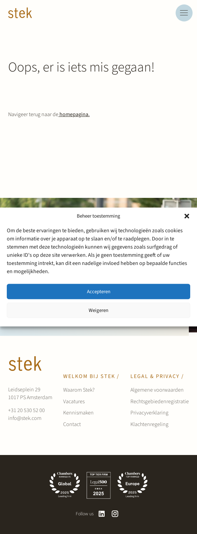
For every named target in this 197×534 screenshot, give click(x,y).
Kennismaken (78, 413)
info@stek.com (24, 418)
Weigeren (98, 310)
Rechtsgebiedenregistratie (159, 401)
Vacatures (74, 401)
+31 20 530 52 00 (26, 410)
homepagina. (74, 114)
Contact (72, 424)
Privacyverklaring (149, 413)
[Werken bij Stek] (20, 13)
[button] (186, 216)
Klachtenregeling (149, 424)
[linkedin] (101, 513)
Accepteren (98, 291)
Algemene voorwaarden (157, 390)
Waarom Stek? (78, 390)
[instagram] (115, 513)
